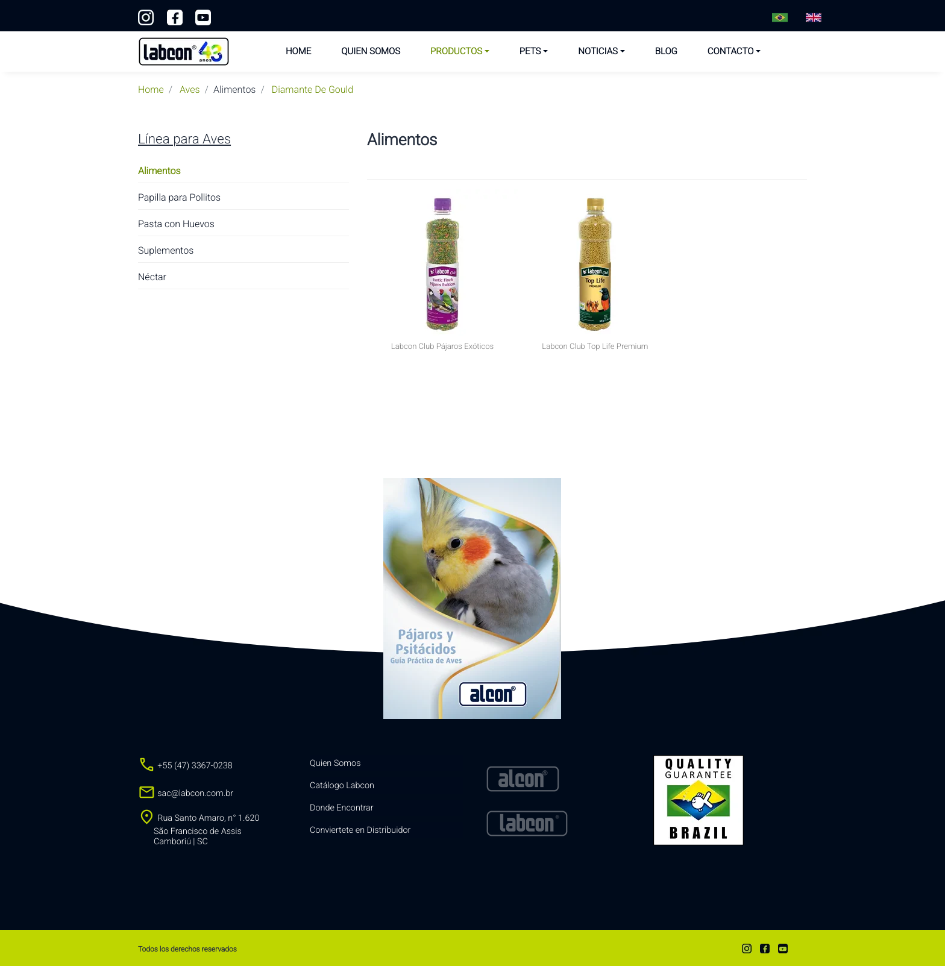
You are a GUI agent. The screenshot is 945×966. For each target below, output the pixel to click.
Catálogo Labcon (342, 785)
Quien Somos (370, 51)
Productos (456, 51)
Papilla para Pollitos (179, 197)
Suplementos (165, 250)
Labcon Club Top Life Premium (595, 346)
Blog (666, 51)
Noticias (598, 51)
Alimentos (159, 171)
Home (298, 51)
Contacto (730, 51)
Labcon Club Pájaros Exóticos (442, 346)
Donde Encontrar (342, 808)
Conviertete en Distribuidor (360, 830)
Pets (530, 51)
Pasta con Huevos (176, 224)
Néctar (152, 277)
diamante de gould (312, 89)
